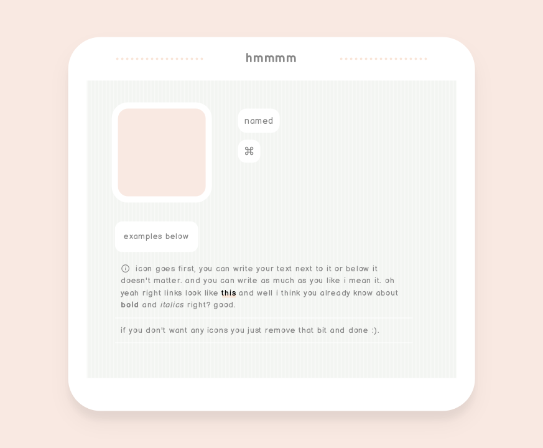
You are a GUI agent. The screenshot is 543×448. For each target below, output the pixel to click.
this (228, 292)
